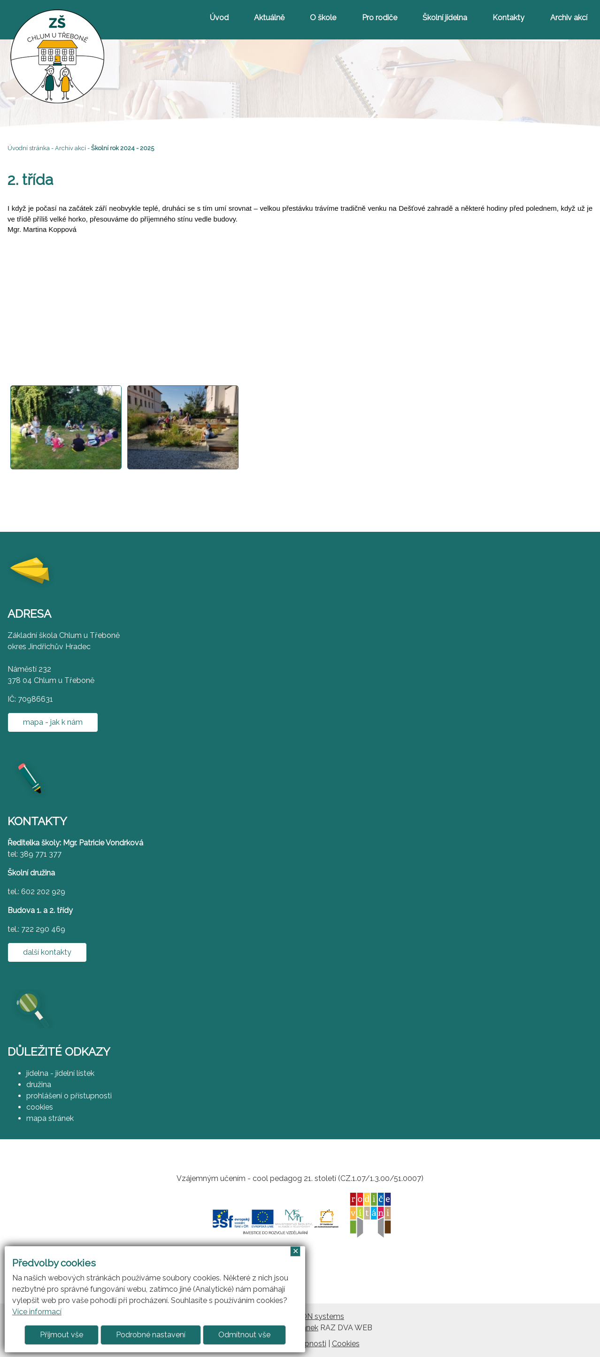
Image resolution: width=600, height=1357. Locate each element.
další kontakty (47, 952)
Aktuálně (269, 17)
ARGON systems (314, 1316)
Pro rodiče (379, 17)
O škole (323, 17)
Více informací (37, 1311)
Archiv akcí (568, 17)
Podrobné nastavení (150, 1334)
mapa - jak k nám (53, 722)
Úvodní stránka (29, 148)
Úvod (219, 17)
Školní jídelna (445, 17)
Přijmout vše (61, 1334)
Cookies (346, 1343)
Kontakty (508, 17)
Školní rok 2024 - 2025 (122, 148)
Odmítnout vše (244, 1334)
